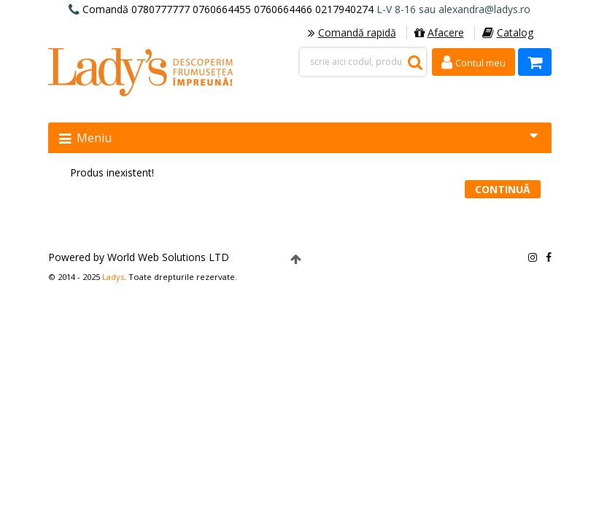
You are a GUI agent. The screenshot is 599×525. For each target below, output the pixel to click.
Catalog (507, 32)
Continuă (502, 189)
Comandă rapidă (352, 32)
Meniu (298, 137)
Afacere (439, 32)
